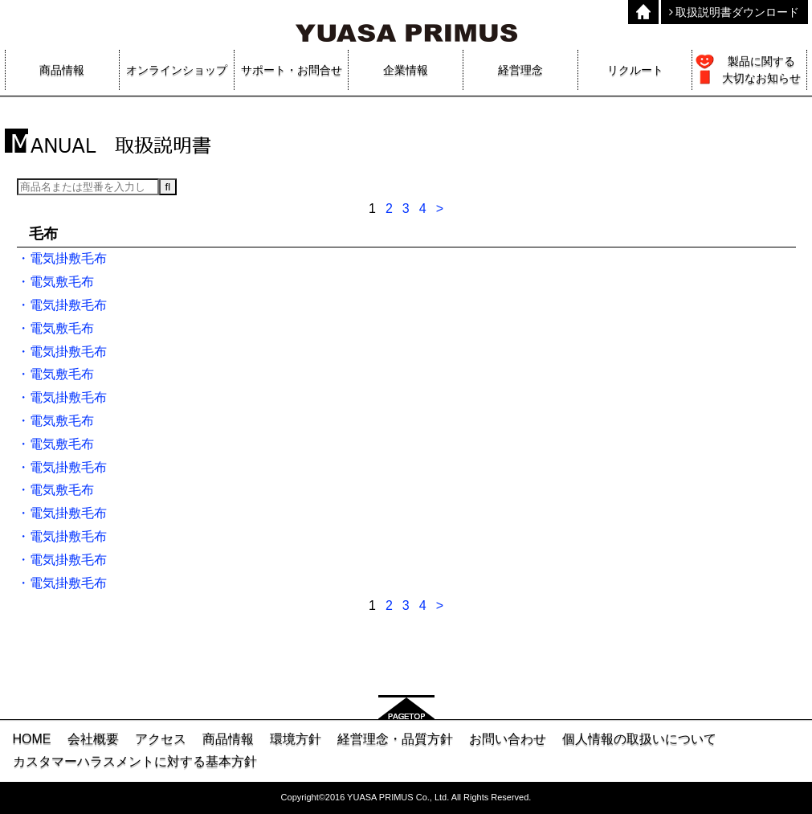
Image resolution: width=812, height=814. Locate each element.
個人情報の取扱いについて (639, 739)
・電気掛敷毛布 (62, 258)
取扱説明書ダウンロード (734, 12)
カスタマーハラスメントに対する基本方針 (135, 761)
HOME (32, 739)
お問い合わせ (507, 739)
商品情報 (228, 739)
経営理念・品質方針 (395, 739)
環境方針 (295, 739)
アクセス (160, 739)
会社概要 (93, 739)
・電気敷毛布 (55, 281)
